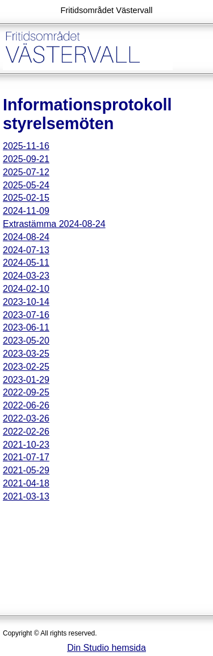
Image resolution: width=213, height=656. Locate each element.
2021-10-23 (26, 444)
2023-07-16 (26, 315)
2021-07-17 (26, 457)
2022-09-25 (26, 392)
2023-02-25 (26, 367)
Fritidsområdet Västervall (106, 10)
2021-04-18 (26, 483)
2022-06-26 (26, 405)
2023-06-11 (26, 327)
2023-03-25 (26, 353)
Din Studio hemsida (106, 648)
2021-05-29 (26, 470)
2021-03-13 (26, 496)
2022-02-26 (26, 431)
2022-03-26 (26, 418)
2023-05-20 (26, 340)
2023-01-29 (26, 380)
